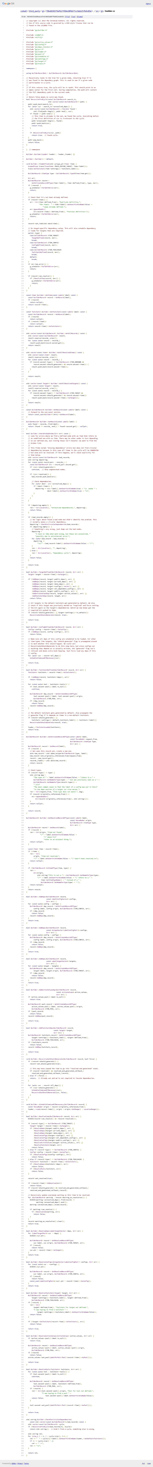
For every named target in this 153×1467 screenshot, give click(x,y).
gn (43, 11)
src (97, 11)
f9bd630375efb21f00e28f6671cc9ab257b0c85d (69, 11)
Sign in (148, 3)
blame (79, 17)
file (67, 17)
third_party (34, 11)
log (73, 17)
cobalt (24, 11)
